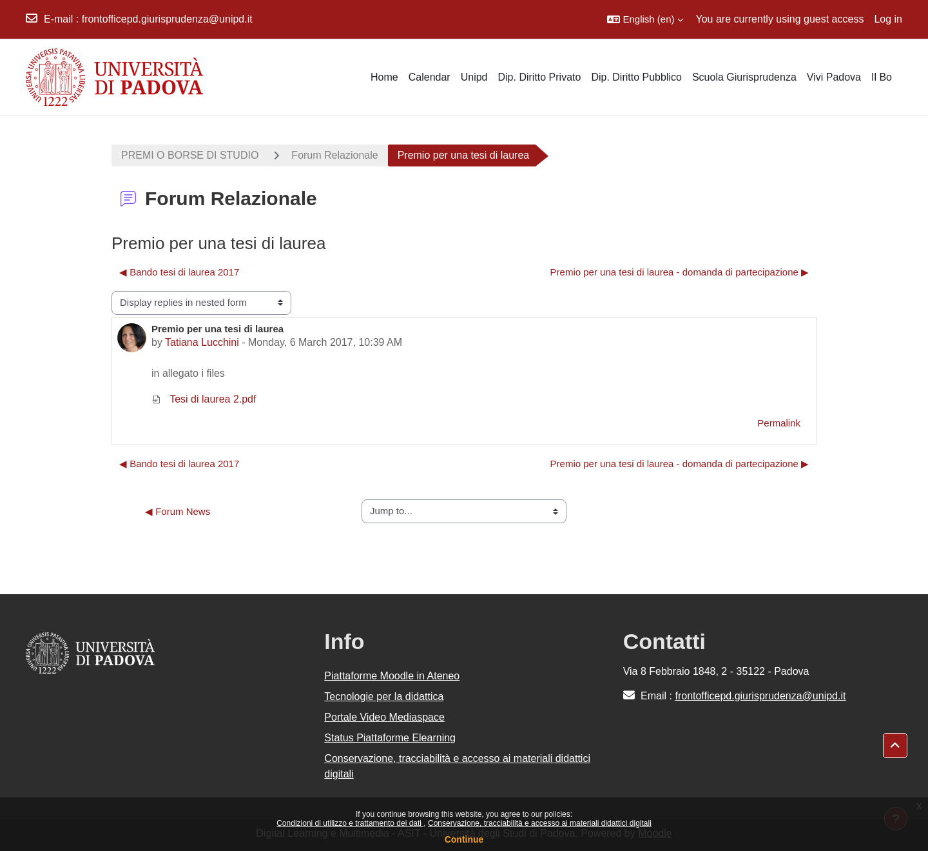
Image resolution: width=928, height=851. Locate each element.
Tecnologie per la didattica (383, 696)
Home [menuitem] (384, 77)
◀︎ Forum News (177, 511)
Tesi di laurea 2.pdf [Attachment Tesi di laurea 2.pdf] (203, 399)
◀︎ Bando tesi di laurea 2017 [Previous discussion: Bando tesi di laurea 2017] (179, 271)
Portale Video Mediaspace (384, 717)
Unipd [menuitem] (474, 77)
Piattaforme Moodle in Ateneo (391, 675)
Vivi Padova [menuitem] (834, 77)
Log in (888, 19)
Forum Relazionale (334, 155)
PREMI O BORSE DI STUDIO (189, 155)
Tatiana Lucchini (202, 342)
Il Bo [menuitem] (881, 77)
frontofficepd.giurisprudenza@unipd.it (167, 19)
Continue (464, 839)
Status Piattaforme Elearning (390, 737)
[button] (644, 19)
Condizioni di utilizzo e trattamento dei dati (349, 823)
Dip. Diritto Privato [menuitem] (539, 77)
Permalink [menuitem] (778, 422)
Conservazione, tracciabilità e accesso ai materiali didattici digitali (540, 823)
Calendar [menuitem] (429, 77)
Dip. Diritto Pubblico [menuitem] (636, 77)
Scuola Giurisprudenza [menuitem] (744, 77)
